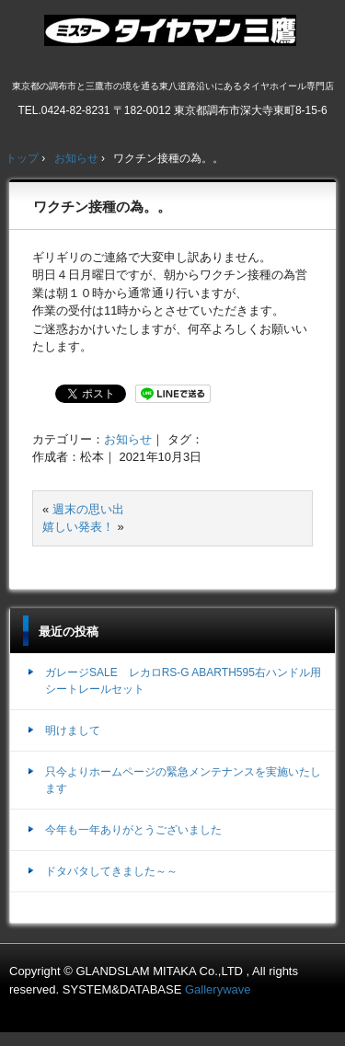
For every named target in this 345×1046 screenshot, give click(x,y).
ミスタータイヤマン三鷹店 (172, 38)
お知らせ (128, 439)
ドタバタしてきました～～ (111, 871)
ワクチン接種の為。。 (102, 206)
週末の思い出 (88, 509)
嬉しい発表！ (78, 527)
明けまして (72, 730)
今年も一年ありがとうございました (133, 829)
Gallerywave (218, 989)
